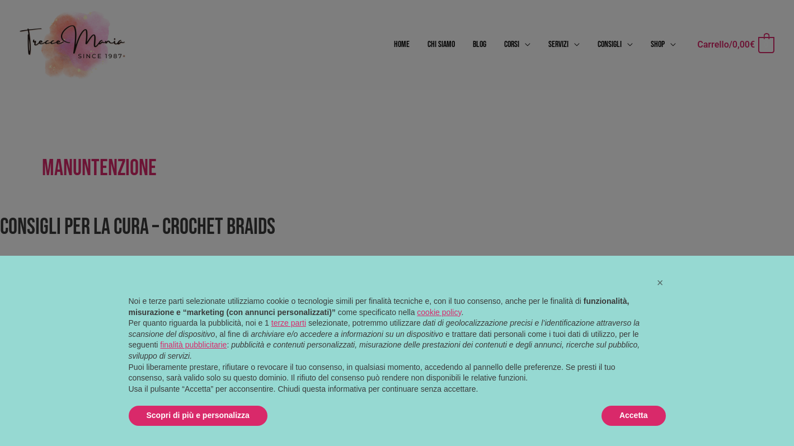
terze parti (288, 322)
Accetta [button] (633, 415)
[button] (660, 283)
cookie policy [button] (439, 312)
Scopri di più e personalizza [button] (198, 415)
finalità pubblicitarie (193, 344)
